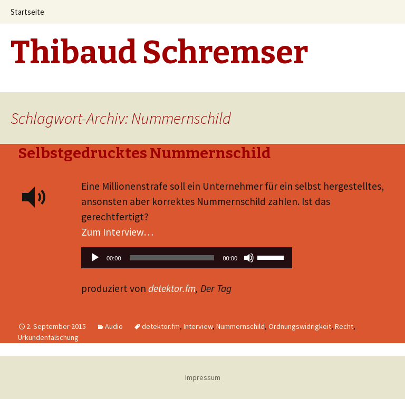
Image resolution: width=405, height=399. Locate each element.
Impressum (202, 377)
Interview (198, 326)
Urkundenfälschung (48, 337)
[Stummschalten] (249, 257)
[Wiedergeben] (95, 257)
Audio (114, 326)
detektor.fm (172, 288)
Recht (344, 326)
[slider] (172, 257)
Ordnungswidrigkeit (299, 326)
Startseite (27, 12)
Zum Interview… (117, 232)
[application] (186, 260)
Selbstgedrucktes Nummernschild (144, 153)
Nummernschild (240, 326)
